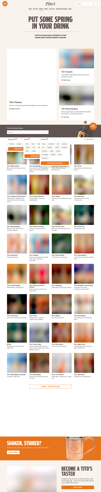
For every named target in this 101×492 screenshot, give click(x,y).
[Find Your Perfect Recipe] (24, 132)
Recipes (41, 9)
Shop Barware (13, 452)
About (30, 9)
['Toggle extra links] (70, 9)
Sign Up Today (77, 487)
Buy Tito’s (35, 9)
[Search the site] (84, 3)
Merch (46, 9)
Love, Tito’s (52, 9)
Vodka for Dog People (61, 9)
